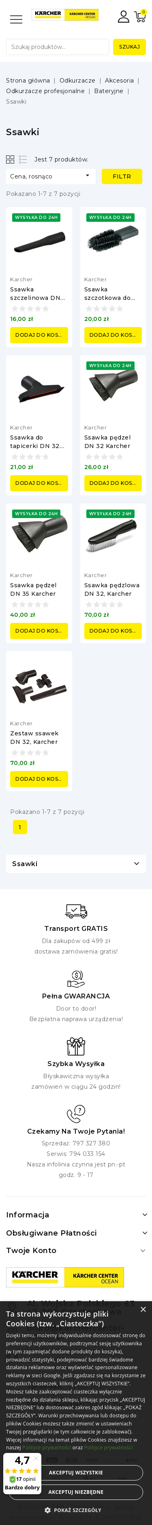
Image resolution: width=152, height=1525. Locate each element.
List (23, 159)
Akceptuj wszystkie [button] (76, 1472)
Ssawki (24, 864)
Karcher (21, 279)
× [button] (143, 1310)
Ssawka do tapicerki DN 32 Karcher (35, 446)
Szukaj (129, 47)
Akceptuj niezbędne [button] (75, 1492)
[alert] (76, 1413)
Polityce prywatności (46, 1447)
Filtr (122, 176)
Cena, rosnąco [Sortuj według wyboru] (51, 175)
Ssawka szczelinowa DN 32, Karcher (35, 298)
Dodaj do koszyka (41, 335)
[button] (76, 1510)
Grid (11, 159)
